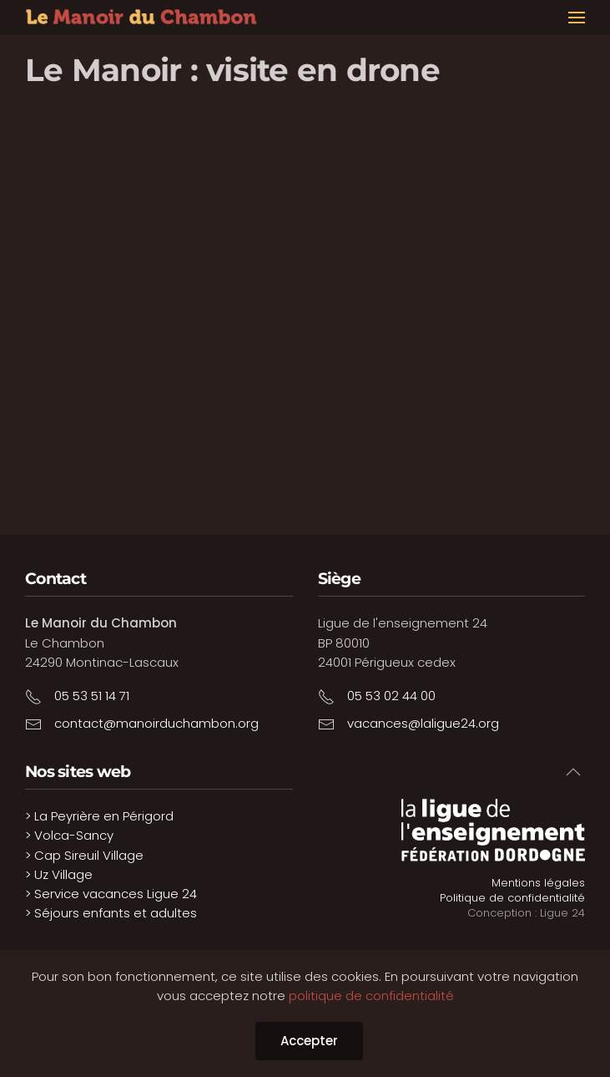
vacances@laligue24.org (423, 723)
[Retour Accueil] (142, 17)
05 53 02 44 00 (391, 695)
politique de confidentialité (371, 995)
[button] (576, 17)
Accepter (309, 1040)
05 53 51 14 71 (91, 695)
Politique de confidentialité (512, 898)
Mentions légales (538, 883)
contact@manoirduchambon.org (156, 723)
